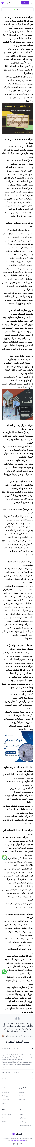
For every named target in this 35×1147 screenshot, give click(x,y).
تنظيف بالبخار (5, 1096)
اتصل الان (25, 3)
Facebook (22, 1096)
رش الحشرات (5, 1092)
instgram (22, 1100)
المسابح (3, 1103)
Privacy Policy (6, 1114)
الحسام (17, 1133)
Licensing (4, 1118)
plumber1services (25, 1125)
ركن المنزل (22, 1122)
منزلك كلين (22, 1118)
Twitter (21, 1092)
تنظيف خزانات (5, 1100)
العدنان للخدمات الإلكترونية (18, 1140)
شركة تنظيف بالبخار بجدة (15, 432)
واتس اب (17, 9)
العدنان (21, 1114)
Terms (3, 1122)
